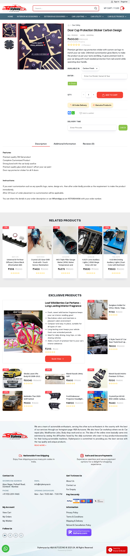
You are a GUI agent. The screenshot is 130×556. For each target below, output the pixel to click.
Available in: (74, 68)
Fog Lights (116, 257)
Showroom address (12, 481)
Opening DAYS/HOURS (44, 491)
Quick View (58, 359)
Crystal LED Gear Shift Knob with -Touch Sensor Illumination (40, 262)
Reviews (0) (88, 143)
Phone (6, 491)
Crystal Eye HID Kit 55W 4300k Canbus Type (117, 399)
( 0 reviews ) (86, 45)
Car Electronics (116, 16)
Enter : (71, 76)
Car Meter (65, 257)
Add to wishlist (87, 113)
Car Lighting (78, 16)
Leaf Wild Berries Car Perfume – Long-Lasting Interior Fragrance (63, 304)
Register (124, 2)
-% (24, 27)
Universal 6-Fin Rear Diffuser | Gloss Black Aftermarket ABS (15, 262)
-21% (81, 227)
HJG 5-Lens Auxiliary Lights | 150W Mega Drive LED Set (91, 262)
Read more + (40, 445)
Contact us (71, 485)
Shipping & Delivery (74, 521)
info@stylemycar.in (42, 484)
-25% (56, 227)
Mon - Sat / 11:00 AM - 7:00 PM (48, 494)
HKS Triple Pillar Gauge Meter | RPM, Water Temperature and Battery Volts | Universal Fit (66, 265)
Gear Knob (40, 257)
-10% (5, 369)
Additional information (65, 143)
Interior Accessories (27, 16)
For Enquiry (71, 489)
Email (36, 481)
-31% (5, 227)
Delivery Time (74, 121)
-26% (48, 392)
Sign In (115, 2)
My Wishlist (7, 521)
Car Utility (96, 16)
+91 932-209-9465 (11, 494)
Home (10, 16)
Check (123, 127)
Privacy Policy (72, 512)
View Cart (7, 512)
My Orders (7, 516)
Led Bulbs (91, 257)
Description (41, 143)
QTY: (70, 95)
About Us (70, 481)
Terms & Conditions (74, 516)
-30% (31, 227)
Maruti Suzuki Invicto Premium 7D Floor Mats (117, 376)
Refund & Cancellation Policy (78, 525)
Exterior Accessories (54, 16)
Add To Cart (110, 95)
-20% (91, 335)
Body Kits (15, 257)
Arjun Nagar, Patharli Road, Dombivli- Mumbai (14, 485)
